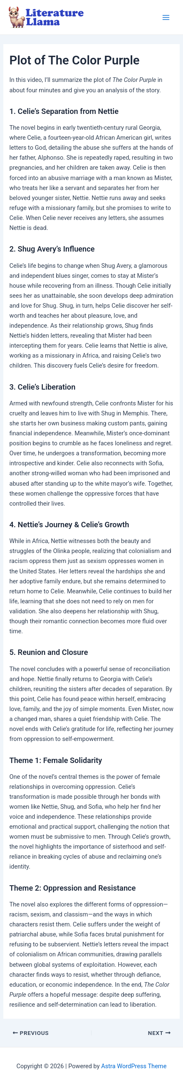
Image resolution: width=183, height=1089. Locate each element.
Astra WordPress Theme (133, 1066)
